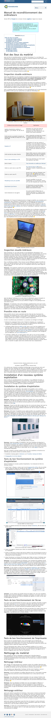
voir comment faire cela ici (16, 443)
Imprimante (11, 186)
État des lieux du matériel (11, 37)
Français (7, 1)
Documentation (31, 714)
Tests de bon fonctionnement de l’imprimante (18, 47)
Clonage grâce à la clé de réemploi (13, 456)
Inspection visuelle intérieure (14, 40)
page (14, 403)
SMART (29, 468)
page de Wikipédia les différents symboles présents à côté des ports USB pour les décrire (25, 416)
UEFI (25, 326)
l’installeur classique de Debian (34, 454)
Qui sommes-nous (44, 714)
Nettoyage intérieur (11, 50)
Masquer (22, 35)
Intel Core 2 (12, 214)
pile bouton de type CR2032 (25, 330)
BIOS (21, 326)
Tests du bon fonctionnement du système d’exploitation (20, 45)
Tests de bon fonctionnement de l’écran (16, 46)
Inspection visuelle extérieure (14, 39)
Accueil (26, 714)
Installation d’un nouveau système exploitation (17, 42)
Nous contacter (37, 714)
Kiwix (27, 570)
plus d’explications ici (22, 332)
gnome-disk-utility (33, 467)
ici (15, 604)
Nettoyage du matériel (10, 48)
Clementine (34, 525)
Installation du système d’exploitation (16, 44)
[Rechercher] (45, 2)
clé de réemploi (29, 391)
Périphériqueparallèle (12, 180)
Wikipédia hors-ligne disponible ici (32, 568)
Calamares (22, 454)
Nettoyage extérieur (11, 51)
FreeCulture (34, 567)
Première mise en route (12, 41)
